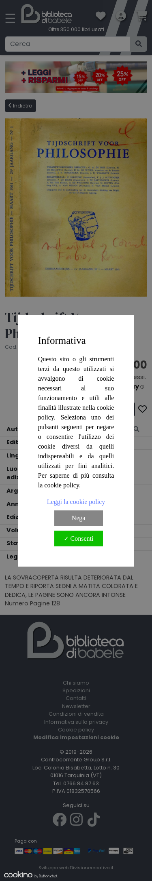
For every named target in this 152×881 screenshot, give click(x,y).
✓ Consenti (79, 538)
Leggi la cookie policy (76, 501)
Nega (79, 517)
